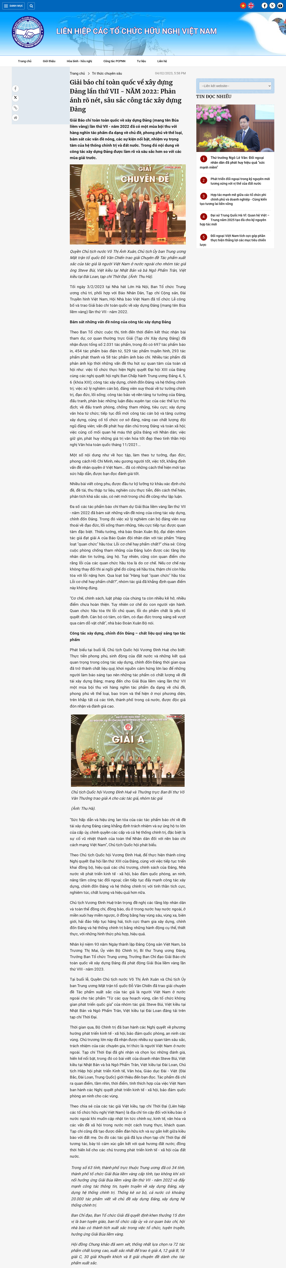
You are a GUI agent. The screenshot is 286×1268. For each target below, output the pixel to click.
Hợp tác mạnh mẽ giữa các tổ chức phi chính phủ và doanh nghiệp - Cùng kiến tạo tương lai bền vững (233, 199)
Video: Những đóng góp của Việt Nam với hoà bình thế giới (141, 1205)
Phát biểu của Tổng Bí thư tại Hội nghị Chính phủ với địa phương (247, 1207)
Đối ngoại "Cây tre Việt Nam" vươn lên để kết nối (247, 1149)
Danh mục (13, 5)
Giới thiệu (49, 61)
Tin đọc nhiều (213, 96)
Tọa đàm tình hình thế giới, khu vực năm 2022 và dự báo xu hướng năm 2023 (195, 1151)
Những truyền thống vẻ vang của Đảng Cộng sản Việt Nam (37, 1205)
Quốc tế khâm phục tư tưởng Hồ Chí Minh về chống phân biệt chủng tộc (143, 1151)
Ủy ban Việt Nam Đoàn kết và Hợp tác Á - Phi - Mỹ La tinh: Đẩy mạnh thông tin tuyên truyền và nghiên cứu (36, 1154)
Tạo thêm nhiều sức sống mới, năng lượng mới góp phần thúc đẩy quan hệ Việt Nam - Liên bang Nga (88, 1210)
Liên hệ (162, 61)
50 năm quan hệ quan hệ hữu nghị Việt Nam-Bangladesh (87, 1149)
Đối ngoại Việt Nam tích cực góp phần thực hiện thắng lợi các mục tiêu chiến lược (233, 240)
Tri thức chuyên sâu (59, 73)
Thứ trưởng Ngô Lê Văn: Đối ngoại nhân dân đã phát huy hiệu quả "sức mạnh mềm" (232, 162)
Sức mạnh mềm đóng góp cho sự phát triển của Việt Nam (194, 1205)
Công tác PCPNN (114, 61)
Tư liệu (143, 61)
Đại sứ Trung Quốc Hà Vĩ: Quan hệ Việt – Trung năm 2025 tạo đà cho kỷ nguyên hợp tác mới (234, 219)
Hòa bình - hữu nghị (79, 61)
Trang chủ (24, 61)
